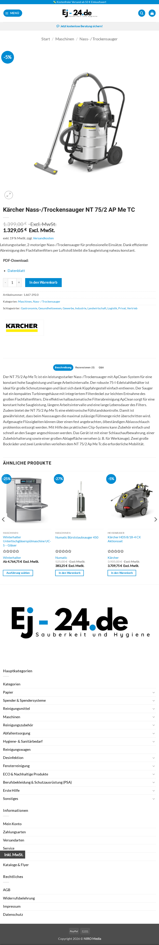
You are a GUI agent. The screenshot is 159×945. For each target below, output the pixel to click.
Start (45, 39)
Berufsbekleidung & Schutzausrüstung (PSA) (37, 783)
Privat (122, 308)
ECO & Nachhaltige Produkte (25, 775)
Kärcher (113, 558)
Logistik (112, 308)
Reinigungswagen (17, 750)
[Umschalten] (153, 693)
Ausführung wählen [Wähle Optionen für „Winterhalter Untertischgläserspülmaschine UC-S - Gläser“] (18, 573)
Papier (8, 693)
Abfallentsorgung (16, 734)
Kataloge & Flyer (16, 866)
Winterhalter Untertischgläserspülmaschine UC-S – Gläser (27, 542)
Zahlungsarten (14, 833)
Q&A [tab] (104, 368)
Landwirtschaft (96, 308)
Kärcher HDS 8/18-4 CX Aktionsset (124, 540)
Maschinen (64, 39)
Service (8, 849)
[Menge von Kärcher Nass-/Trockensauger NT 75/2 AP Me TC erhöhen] (19, 282)
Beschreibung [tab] (61, 368)
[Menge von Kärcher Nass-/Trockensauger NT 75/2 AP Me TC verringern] (5, 282)
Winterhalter (12, 558)
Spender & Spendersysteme (24, 701)
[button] (12, 13)
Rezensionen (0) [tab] (85, 368)
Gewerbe (68, 308)
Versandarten (13, 841)
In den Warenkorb (43, 283)
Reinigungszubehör (18, 726)
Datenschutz (13, 915)
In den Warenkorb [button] (69, 573)
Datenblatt (16, 271)
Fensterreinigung (16, 767)
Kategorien (11, 685)
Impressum (12, 907)
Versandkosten (43, 238)
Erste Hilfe (11, 791)
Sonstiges (10, 800)
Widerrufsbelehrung (19, 899)
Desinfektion (13, 759)
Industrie (80, 308)
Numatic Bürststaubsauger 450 (76, 538)
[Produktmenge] (12, 282)
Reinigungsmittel (16, 709)
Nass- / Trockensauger (99, 39)
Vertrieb (132, 308)
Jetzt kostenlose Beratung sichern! (79, 26)
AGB (6, 891)
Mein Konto (12, 825)
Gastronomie (29, 308)
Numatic (61, 558)
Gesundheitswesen (50, 308)
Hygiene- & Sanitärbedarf (23, 742)
